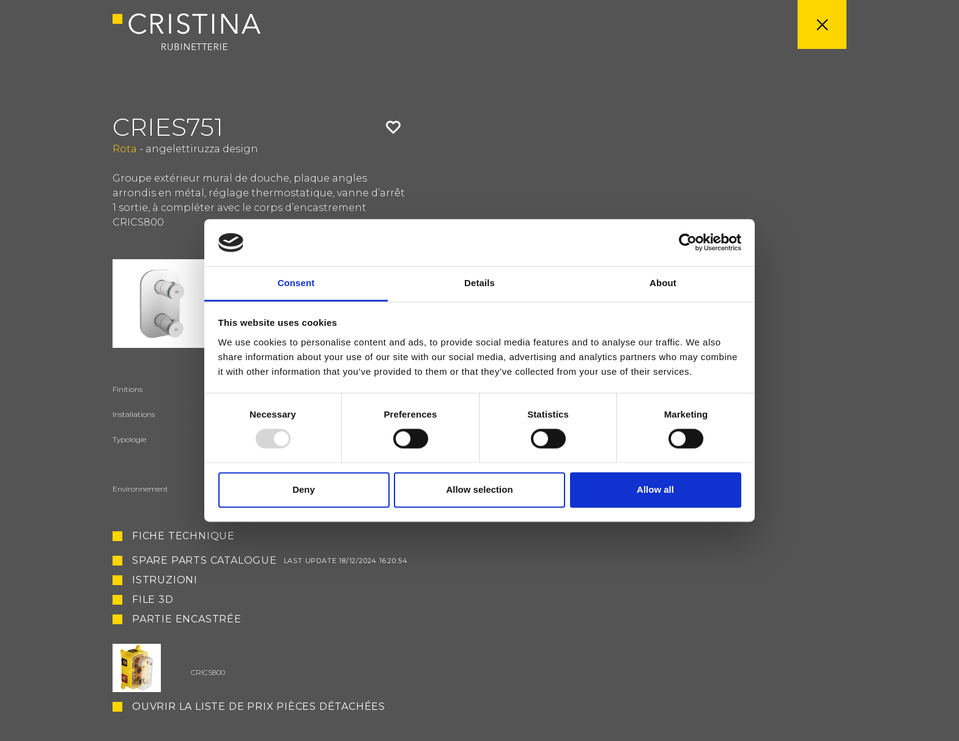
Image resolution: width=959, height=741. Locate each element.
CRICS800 (208, 672)
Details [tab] (479, 283)
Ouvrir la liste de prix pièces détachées (258, 707)
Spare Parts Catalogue (270, 561)
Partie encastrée (187, 619)
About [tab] (663, 283)
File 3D (153, 600)
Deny (303, 489)
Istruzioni (165, 580)
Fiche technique (183, 536)
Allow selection (479, 489)
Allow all (655, 489)
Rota (125, 149)
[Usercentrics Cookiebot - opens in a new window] (687, 243)
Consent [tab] (296, 283)
